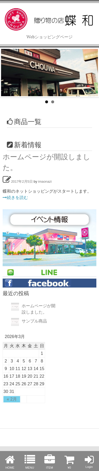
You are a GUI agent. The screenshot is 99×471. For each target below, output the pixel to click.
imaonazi (44, 181)
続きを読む (15, 197)
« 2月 (12, 399)
